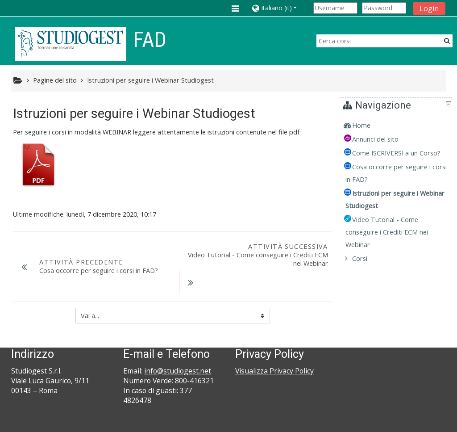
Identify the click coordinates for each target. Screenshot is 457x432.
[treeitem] (398, 125)
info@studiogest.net (177, 343)
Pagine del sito (55, 80)
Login (429, 8)
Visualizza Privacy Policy (274, 343)
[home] (70, 43)
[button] (281, 8)
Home (368, 125)
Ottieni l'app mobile (338, 423)
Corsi (366, 271)
